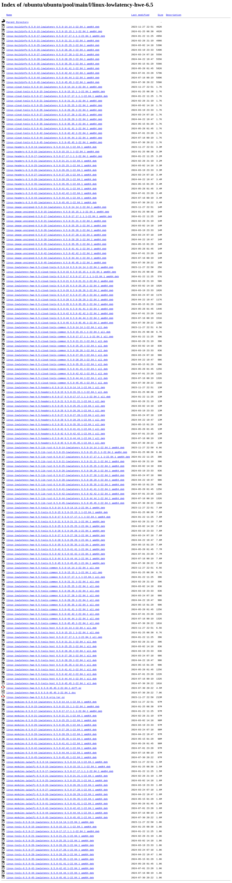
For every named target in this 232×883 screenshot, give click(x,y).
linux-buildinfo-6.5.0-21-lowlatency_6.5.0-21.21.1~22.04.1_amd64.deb (52, 40)
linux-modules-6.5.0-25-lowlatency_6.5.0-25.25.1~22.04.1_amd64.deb (51, 720)
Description (173, 14)
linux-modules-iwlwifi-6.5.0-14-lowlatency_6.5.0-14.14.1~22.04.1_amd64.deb (57, 761)
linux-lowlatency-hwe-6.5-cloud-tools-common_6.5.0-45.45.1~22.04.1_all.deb (57, 382)
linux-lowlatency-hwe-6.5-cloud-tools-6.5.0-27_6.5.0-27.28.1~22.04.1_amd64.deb (59, 294)
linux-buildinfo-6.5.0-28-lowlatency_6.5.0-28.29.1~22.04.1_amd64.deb (52, 59)
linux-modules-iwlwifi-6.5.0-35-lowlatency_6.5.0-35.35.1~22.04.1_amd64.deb (57, 798)
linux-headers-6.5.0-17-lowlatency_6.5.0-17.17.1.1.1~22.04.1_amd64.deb (54, 156)
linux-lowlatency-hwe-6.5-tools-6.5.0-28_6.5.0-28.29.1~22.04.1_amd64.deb (55, 540)
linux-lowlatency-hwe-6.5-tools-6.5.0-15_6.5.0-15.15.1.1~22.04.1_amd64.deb (57, 512)
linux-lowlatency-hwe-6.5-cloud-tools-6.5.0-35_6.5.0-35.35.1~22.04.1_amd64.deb (59, 304)
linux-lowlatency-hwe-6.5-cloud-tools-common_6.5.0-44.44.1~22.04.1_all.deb (57, 378)
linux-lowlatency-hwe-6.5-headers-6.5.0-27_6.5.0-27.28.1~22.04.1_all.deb (55, 415)
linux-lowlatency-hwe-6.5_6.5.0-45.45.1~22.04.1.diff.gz (43, 688)
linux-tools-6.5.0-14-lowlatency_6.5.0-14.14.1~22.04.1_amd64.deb (50, 822)
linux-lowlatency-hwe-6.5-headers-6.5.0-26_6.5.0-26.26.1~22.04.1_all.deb (55, 410)
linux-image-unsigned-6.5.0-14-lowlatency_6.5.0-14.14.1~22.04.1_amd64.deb (56, 207)
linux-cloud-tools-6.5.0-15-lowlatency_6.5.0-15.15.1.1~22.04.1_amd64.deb (55, 91)
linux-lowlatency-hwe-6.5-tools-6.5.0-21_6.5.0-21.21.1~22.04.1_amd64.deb (55, 521)
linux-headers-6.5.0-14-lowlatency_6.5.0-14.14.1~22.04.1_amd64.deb (51, 147)
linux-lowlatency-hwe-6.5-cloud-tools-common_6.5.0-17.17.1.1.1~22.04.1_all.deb (59, 336)
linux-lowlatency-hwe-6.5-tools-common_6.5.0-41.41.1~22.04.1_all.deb (52, 609)
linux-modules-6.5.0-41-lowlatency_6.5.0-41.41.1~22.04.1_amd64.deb (51, 743)
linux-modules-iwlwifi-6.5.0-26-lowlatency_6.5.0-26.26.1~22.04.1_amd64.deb (57, 785)
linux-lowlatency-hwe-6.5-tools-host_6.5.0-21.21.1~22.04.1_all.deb (51, 641)
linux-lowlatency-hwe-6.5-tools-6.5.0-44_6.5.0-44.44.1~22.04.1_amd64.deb (55, 558)
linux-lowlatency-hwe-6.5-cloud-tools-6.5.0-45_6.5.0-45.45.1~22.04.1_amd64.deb (59, 322)
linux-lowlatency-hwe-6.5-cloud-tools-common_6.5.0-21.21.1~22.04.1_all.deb (57, 341)
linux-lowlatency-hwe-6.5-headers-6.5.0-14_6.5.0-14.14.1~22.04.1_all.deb (55, 387)
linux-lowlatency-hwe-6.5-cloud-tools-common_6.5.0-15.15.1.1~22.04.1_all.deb (58, 331)
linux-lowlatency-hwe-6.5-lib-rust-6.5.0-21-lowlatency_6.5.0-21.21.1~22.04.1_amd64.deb (65, 461)
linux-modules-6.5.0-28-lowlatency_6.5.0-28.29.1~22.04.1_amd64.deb (51, 734)
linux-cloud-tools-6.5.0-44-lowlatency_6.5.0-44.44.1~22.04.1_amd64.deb (54, 137)
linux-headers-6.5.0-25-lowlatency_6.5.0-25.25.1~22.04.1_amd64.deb (51, 165)
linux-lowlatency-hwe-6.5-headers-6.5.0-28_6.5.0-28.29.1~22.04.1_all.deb (55, 419)
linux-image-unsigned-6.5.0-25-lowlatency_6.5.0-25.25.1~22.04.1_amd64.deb (56, 225)
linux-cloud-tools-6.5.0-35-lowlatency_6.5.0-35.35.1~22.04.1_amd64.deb (54, 123)
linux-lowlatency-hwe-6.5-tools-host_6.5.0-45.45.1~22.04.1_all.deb (51, 683)
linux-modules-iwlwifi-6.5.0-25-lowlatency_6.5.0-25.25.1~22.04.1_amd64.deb (57, 780)
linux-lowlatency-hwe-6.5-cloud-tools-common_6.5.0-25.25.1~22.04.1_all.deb (57, 345)
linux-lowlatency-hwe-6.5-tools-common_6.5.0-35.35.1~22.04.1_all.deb (52, 604)
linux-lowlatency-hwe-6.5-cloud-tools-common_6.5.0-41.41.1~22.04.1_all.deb (57, 368)
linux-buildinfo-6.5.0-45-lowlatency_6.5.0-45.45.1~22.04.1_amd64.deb (52, 82)
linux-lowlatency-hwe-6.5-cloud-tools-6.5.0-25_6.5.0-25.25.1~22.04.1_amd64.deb (59, 285)
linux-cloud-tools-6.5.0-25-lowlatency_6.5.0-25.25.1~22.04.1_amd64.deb (54, 105)
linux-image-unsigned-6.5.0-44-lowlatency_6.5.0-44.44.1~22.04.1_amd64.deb (56, 257)
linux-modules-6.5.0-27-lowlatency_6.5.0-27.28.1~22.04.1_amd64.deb (51, 729)
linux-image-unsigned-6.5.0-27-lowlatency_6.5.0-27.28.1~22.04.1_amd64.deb (56, 234)
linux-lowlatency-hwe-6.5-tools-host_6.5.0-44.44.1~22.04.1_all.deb (51, 678)
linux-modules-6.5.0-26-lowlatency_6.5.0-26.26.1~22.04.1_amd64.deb (51, 724)
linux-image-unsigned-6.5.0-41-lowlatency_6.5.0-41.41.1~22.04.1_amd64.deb (56, 248)
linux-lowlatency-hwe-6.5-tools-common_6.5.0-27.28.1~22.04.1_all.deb (52, 595)
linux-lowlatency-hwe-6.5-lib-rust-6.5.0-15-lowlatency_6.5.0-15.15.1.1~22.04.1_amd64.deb (66, 452)
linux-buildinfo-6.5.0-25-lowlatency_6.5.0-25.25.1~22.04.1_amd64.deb (52, 45)
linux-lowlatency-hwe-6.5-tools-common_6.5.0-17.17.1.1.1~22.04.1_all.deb (55, 577)
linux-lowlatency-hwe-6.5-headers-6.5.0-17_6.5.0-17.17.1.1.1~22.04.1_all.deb (58, 396)
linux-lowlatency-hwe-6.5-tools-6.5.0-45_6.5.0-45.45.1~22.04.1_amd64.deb (55, 563)
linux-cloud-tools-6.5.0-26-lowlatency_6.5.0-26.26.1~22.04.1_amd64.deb (54, 110)
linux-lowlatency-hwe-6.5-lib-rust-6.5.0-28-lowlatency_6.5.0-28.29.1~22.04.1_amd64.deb (65, 479)
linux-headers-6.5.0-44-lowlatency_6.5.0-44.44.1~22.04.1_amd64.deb (51, 197)
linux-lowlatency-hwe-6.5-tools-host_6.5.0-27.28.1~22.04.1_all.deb (51, 655)
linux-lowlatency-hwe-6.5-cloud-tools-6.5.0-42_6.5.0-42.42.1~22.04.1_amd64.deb (59, 313)
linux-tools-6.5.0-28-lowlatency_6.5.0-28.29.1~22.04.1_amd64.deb (50, 854)
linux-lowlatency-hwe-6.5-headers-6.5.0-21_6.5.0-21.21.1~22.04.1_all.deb (55, 401)
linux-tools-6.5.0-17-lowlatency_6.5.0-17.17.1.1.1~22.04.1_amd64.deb (52, 831)
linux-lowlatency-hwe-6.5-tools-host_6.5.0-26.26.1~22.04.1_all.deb (51, 651)
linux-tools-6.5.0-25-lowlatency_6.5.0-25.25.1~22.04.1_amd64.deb (50, 840)
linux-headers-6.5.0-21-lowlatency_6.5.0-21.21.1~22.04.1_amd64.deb (51, 160)
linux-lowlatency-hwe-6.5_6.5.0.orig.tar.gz (35, 697)
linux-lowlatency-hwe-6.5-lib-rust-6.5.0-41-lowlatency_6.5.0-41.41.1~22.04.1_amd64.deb (65, 489)
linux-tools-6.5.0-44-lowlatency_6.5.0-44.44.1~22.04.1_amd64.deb (50, 872)
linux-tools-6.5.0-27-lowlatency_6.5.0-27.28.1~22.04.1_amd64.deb (50, 849)
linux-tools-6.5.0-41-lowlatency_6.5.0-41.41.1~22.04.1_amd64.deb (50, 863)
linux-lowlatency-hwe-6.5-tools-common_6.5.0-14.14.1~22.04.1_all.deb (52, 567)
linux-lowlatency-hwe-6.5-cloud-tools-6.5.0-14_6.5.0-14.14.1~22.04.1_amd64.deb (59, 267)
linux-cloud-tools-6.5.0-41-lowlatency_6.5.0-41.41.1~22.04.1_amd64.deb (54, 128)
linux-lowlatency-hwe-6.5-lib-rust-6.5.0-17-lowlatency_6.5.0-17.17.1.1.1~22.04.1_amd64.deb (68, 456)
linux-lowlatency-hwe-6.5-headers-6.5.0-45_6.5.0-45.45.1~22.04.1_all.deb (55, 442)
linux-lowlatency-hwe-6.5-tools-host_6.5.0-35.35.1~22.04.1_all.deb (51, 664)
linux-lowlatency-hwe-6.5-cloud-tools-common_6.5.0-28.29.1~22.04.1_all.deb (57, 359)
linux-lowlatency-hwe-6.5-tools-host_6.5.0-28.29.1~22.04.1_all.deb (51, 660)
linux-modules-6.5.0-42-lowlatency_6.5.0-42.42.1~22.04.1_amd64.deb (51, 748)
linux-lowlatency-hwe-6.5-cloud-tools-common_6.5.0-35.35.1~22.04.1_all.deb (57, 364)
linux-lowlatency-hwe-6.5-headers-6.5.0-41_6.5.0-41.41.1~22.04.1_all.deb (55, 429)
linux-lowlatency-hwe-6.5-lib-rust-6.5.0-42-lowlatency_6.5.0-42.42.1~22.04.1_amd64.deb (65, 493)
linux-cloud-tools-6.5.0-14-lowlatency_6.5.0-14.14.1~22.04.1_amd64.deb (54, 86)
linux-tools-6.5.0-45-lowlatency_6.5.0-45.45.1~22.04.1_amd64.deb (50, 877)
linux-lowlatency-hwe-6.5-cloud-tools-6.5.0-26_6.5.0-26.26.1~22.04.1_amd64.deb (59, 290)
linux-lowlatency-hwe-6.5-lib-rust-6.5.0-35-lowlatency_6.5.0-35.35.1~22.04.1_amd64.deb (65, 484)
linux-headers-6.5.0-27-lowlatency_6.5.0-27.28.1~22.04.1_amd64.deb (51, 174)
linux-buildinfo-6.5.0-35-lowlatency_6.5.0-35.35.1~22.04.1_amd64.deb (52, 63)
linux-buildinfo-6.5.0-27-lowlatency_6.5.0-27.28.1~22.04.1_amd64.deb (52, 54)
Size (160, 14)
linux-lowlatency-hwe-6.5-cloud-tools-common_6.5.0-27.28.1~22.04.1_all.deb (57, 355)
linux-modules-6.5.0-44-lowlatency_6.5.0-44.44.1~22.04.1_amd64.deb (51, 752)
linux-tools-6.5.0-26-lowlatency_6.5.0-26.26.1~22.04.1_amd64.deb (50, 845)
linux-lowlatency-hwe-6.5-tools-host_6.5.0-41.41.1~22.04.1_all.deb (51, 669)
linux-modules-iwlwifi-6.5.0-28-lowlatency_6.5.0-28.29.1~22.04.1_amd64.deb (57, 794)
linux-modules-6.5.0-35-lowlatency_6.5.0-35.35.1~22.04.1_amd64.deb (51, 738)
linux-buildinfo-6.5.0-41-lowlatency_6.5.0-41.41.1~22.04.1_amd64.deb (52, 68)
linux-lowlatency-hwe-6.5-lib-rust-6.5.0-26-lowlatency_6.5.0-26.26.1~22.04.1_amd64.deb (65, 470)
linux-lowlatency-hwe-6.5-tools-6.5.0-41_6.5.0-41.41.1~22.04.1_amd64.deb (55, 549)
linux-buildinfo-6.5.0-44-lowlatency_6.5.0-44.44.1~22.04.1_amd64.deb (52, 77)
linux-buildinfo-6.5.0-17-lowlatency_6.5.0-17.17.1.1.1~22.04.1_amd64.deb (55, 36)
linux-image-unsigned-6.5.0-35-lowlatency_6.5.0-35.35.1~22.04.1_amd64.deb (56, 244)
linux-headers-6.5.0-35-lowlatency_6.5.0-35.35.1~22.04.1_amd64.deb (51, 183)
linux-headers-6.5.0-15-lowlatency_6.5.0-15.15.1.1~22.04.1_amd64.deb (52, 151)
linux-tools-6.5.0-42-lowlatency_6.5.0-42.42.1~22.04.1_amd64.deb (50, 868)
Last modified (140, 14)
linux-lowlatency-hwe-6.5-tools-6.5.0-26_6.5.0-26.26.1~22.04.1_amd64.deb (55, 530)
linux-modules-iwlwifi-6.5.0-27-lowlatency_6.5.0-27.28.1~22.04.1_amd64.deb (57, 789)
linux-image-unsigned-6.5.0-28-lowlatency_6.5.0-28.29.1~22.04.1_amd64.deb (56, 239)
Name (9, 14)
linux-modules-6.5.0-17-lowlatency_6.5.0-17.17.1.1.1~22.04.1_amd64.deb (54, 711)
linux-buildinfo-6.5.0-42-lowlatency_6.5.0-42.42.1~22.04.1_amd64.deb (52, 73)
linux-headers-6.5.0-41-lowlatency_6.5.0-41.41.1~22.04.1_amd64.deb (51, 188)
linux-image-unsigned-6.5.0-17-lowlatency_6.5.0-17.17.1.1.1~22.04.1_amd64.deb (59, 216)
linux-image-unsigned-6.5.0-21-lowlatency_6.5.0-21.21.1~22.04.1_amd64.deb (56, 220)
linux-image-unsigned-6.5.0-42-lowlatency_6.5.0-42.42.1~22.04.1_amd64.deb (56, 253)
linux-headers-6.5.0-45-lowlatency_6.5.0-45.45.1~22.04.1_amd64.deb (51, 202)
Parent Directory (17, 22)
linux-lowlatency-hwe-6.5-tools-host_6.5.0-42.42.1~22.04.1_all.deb (51, 674)
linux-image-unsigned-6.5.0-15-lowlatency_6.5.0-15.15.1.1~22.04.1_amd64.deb (57, 211)
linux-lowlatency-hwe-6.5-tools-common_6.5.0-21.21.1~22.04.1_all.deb (52, 581)
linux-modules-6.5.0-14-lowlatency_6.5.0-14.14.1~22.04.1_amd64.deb (51, 701)
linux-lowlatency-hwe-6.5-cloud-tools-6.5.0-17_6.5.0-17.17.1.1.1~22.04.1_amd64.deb (62, 276)
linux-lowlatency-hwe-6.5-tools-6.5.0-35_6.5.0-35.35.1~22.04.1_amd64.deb (55, 544)
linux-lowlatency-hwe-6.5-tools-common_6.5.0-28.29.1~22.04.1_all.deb (52, 600)
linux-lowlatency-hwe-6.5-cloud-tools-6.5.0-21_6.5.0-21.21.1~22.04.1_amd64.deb (59, 281)
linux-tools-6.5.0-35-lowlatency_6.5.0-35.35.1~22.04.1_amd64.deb (50, 859)
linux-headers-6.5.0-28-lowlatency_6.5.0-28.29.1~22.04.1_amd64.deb (51, 179)
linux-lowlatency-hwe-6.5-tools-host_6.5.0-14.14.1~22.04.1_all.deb (51, 627)
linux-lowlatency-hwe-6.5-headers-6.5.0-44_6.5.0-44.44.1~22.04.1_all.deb (55, 438)
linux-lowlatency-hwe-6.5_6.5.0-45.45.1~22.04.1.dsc (41, 692)
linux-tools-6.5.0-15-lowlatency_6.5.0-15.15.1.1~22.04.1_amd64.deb (51, 826)
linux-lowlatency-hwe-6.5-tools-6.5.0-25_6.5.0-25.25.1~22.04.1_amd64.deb (55, 526)
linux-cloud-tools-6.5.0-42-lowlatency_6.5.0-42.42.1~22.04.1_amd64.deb (54, 133)
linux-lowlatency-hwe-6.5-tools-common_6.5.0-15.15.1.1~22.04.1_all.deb (54, 572)
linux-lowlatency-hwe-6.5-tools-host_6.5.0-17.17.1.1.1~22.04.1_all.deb (54, 637)
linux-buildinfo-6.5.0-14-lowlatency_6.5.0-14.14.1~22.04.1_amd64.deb (52, 26)
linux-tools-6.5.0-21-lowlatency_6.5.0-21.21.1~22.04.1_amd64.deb (50, 835)
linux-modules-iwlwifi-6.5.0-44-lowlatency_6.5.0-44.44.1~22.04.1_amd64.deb (57, 812)
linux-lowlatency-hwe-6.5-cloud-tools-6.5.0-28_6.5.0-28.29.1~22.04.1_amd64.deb (59, 299)
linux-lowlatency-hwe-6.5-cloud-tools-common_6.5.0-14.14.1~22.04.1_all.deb (57, 327)
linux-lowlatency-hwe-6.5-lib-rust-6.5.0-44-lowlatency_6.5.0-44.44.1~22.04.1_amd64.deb (65, 498)
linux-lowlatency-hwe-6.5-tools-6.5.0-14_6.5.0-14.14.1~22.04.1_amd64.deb (55, 507)
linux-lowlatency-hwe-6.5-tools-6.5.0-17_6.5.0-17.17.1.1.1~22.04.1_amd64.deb (58, 516)
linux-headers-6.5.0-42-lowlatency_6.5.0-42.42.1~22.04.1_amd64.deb (51, 193)
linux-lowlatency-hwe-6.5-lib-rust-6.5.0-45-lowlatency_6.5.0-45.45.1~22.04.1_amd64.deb (65, 503)
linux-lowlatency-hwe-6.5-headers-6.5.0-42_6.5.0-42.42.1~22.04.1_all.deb (55, 433)
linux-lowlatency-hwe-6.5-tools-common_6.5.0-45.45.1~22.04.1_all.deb (52, 623)
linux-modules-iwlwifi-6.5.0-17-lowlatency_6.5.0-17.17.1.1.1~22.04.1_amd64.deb (59, 771)
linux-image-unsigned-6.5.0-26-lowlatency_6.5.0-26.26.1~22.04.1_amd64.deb (56, 230)
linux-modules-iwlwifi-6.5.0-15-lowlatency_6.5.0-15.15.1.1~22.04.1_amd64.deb (58, 766)
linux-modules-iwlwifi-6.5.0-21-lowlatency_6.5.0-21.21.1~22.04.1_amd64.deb (57, 775)
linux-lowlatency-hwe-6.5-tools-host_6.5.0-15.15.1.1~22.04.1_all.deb (52, 632)
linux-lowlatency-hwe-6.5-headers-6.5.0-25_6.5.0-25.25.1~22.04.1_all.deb (55, 405)
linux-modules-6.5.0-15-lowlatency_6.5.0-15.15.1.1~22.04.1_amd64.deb (52, 706)
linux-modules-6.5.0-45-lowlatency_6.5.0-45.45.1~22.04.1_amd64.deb (51, 757)
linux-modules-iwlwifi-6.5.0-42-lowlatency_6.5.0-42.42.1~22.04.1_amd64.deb (57, 808)
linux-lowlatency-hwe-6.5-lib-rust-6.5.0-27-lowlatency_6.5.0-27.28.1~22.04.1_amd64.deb (65, 475)
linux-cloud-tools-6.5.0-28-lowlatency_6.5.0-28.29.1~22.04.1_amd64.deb (54, 119)
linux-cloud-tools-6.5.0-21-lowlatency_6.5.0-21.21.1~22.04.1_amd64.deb (54, 100)
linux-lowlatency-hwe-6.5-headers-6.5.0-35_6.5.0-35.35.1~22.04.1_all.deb (55, 424)
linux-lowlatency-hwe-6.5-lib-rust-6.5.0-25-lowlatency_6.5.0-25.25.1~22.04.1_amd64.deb (65, 466)
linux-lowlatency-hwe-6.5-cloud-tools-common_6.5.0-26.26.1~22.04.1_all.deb (57, 350)
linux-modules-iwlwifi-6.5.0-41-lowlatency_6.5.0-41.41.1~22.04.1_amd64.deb (57, 803)
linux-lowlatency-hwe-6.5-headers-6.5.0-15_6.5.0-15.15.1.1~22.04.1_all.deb (57, 392)
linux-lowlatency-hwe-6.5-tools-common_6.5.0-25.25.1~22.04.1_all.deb (52, 586)
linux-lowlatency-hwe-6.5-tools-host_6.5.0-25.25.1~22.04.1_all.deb (51, 646)
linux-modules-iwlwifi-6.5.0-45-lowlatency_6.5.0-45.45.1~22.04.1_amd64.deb (57, 817)
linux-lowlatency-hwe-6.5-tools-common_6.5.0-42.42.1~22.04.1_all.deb (52, 614)
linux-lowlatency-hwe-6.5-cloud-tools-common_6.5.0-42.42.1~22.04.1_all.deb (57, 373)
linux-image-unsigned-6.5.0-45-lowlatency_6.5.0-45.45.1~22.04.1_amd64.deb (56, 262)
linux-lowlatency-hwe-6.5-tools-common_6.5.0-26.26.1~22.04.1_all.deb (52, 590)
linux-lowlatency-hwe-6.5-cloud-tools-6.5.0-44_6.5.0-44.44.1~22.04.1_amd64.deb (59, 318)
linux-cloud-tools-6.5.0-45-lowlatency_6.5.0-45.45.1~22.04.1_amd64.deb (54, 142)
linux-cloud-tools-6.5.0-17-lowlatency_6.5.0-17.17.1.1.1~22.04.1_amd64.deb (57, 96)
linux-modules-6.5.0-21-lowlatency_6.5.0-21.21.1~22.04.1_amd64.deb (51, 715)
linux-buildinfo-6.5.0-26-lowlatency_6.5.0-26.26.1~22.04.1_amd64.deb (52, 49)
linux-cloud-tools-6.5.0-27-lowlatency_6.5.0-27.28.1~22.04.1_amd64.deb (54, 114)
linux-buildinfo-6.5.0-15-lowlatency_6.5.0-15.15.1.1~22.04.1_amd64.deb (54, 31)
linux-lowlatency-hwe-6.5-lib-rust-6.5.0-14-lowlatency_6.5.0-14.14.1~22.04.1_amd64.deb (65, 447)
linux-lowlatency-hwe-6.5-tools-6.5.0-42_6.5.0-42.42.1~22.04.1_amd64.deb (55, 553)
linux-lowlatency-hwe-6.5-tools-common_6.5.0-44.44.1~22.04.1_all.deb (52, 618)
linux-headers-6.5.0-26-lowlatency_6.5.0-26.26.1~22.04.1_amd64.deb (51, 170)
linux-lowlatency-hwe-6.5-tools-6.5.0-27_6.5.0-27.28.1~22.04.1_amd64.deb (55, 535)
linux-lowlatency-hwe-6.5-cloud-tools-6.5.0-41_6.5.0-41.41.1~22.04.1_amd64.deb (59, 308)
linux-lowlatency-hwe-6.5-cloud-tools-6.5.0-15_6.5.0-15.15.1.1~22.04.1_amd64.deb (61, 271)
